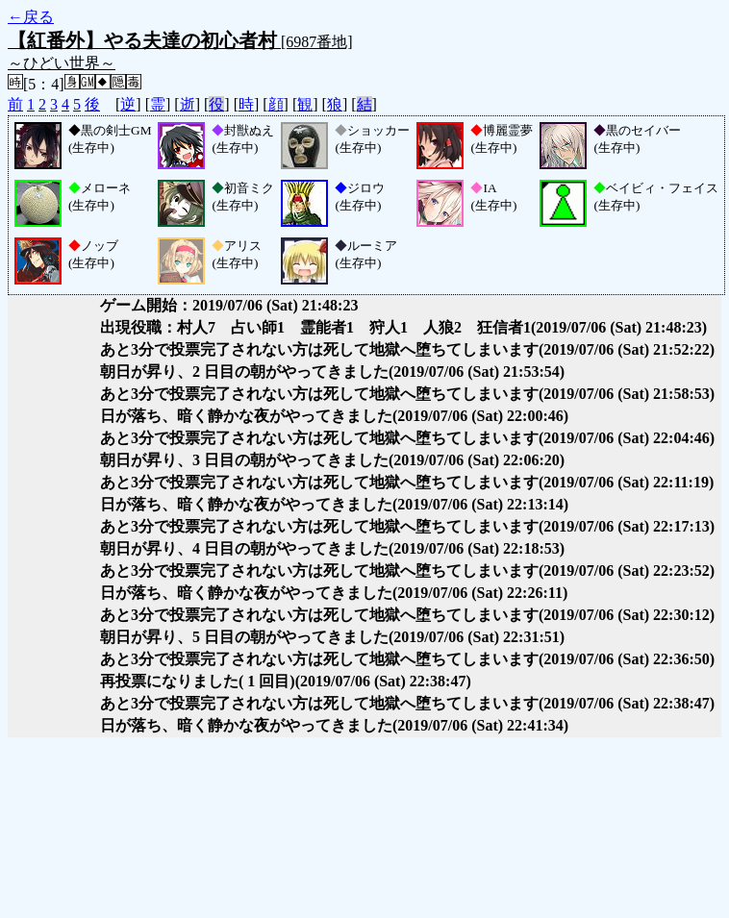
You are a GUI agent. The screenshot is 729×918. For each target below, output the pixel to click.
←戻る (31, 17)
